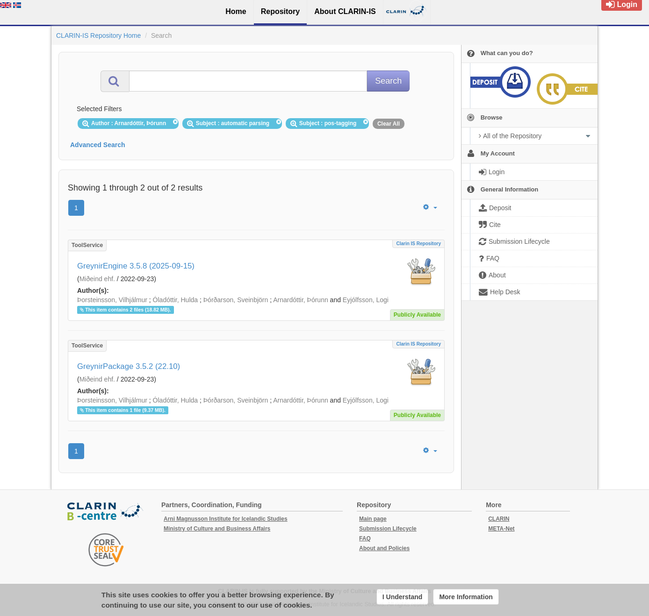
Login (621, 4)
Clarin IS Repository (418, 243)
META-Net (501, 528)
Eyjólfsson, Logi (366, 300)
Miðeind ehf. (97, 279)
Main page (373, 519)
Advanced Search (97, 145)
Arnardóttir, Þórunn (300, 300)
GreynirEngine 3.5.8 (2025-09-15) (136, 266)
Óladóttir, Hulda (175, 300)
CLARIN (498, 519)
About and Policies (384, 548)
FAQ (365, 538)
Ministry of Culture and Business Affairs (217, 528)
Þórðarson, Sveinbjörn (235, 300)
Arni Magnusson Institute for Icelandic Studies (226, 519)
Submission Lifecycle (388, 528)
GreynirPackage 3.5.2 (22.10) (128, 366)
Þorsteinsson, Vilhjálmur (112, 300)
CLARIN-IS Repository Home (98, 35)
